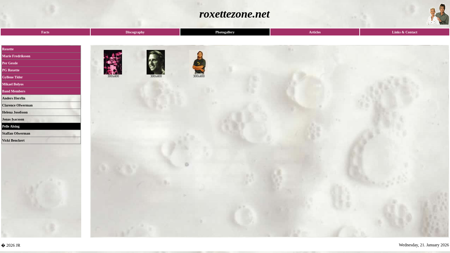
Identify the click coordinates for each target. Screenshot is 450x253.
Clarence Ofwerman (17, 105)
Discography (135, 32)
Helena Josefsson (15, 112)
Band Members (13, 91)
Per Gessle (10, 63)
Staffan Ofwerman (16, 133)
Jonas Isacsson (13, 119)
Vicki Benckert (13, 140)
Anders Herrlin (13, 98)
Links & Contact (404, 32)
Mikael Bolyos (13, 84)
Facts (45, 32)
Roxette (8, 49)
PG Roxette (10, 70)
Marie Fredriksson (16, 56)
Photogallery (225, 32)
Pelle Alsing (11, 126)
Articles (315, 32)
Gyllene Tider (12, 77)
